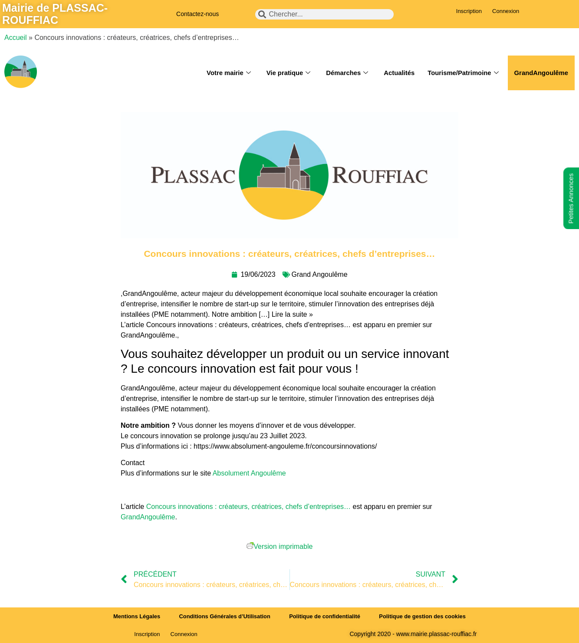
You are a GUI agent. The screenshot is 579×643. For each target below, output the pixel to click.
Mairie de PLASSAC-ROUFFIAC (55, 14)
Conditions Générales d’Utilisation (224, 616)
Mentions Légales (135, 616)
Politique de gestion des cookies (424, 616)
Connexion (505, 11)
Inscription (469, 11)
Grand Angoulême (320, 274)
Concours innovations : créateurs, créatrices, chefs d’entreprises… (248, 506)
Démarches (345, 73)
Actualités (397, 72)
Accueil (15, 37)
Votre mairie (226, 73)
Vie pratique (286, 73)
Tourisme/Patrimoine (462, 73)
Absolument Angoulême (250, 473)
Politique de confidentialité (325, 616)
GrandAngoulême (540, 72)
